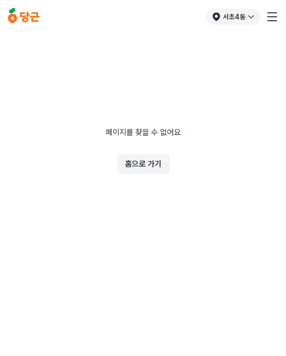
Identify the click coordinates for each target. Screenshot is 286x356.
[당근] (24, 17)
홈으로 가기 (143, 164)
